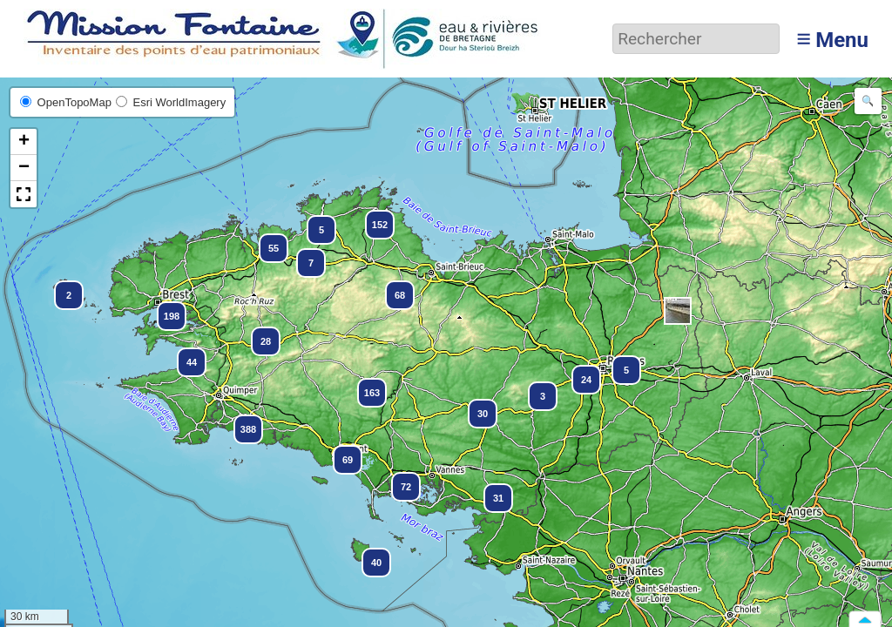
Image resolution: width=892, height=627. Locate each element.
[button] (678, 311)
